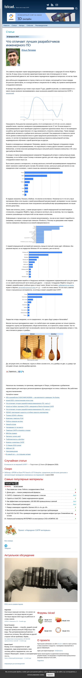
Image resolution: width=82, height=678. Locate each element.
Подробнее (40, 660)
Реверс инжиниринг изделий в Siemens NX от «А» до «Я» (27, 507)
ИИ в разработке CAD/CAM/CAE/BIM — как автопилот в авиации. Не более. (33, 397)
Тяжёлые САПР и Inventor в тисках (18, 430)
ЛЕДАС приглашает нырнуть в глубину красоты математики (27, 412)
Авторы (21, 25)
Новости (6, 25)
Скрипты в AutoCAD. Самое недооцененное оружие (25, 498)
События (30, 25)
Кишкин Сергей (8, 644)
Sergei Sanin (7, 609)
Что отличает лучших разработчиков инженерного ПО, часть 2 (28, 409)
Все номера (8, 541)
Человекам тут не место (14, 427)
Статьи (14, 25)
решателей (10, 93)
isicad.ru (60, 644)
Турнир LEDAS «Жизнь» (14, 415)
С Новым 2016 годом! (13, 445)
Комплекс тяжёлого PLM (14, 418)
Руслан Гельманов (9, 625)
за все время (18, 486)
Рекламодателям (41, 25)
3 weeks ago (22, 621)
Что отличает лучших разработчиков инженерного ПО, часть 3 (28, 403)
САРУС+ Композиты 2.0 (11, 621)
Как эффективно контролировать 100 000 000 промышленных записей (32, 501)
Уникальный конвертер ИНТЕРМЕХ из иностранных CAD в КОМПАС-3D (32, 519)
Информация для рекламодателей (14, 663)
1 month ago (27, 658)
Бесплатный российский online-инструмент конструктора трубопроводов (32, 510)
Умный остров (11, 424)
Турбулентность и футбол (15, 439)
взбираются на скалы (66, 285)
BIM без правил (11, 433)
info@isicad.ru (59, 650)
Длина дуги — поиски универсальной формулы (23, 492)
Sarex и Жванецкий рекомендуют (18, 504)
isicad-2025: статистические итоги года (19, 400)
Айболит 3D (10, 448)
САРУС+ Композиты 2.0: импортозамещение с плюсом (26, 495)
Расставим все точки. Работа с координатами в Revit (25, 489)
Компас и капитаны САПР (15, 442)
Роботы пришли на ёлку (14, 421)
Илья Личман (29, 50)
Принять (50, 675)
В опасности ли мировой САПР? (16, 464)
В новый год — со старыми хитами (18, 454)
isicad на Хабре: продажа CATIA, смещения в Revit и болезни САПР (30, 406)
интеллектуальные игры (27, 287)
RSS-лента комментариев (13, 604)
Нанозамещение (12, 451)
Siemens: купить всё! (13, 436)
